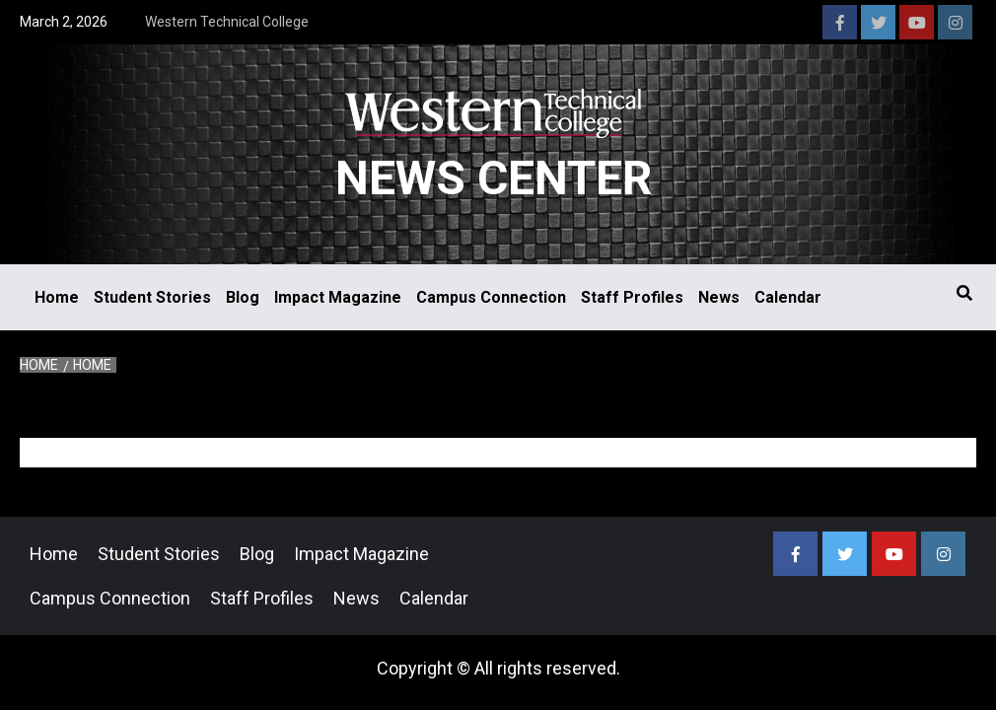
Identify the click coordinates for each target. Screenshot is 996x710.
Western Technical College (227, 22)
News (719, 297)
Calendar (787, 297)
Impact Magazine (337, 297)
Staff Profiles (632, 297)
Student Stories (152, 297)
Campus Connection (491, 297)
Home (57, 297)
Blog (242, 297)
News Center (493, 178)
